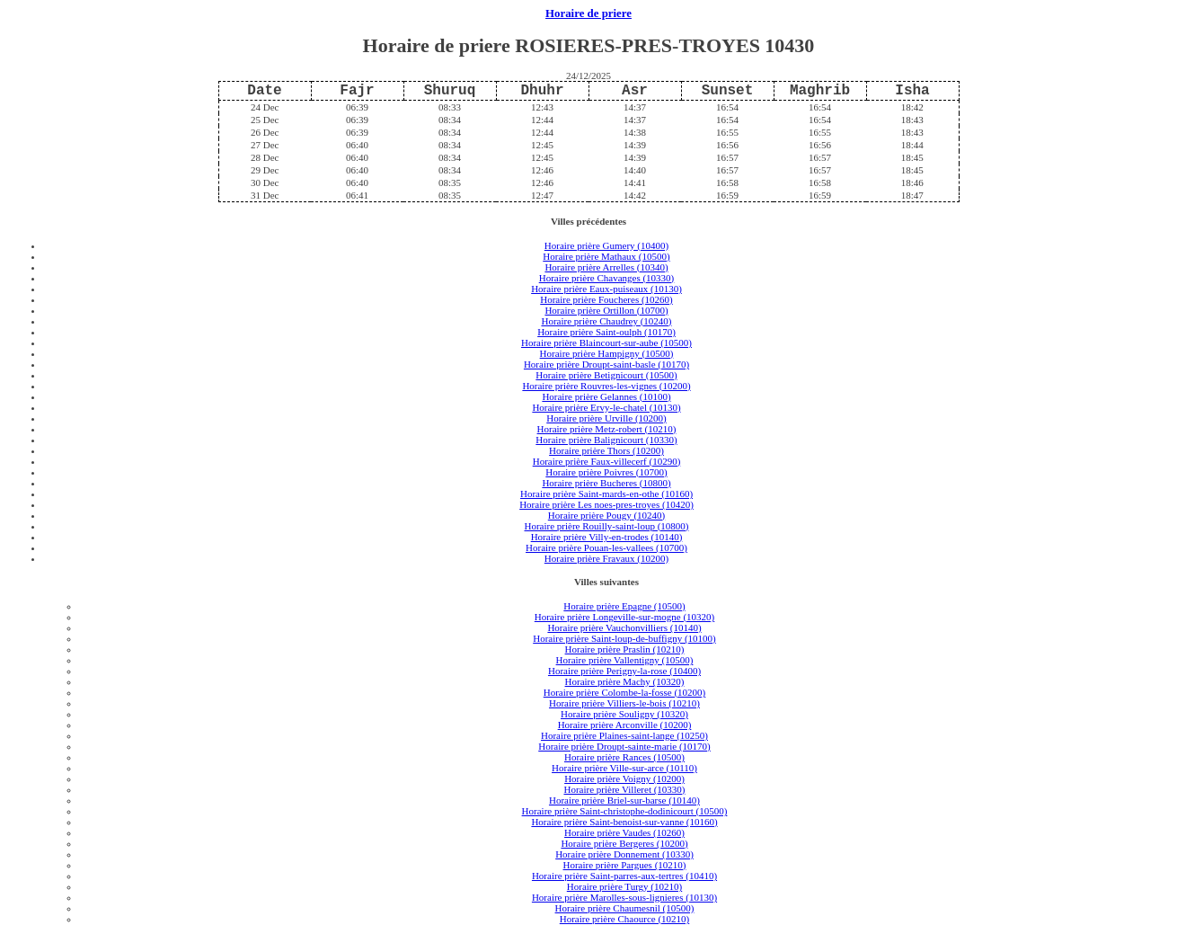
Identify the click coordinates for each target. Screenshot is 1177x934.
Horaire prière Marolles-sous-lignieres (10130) (624, 897)
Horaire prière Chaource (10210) (624, 918)
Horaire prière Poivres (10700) (606, 472)
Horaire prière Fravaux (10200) (606, 558)
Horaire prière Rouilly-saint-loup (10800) (607, 525)
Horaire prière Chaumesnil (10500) (625, 908)
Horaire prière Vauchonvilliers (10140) (624, 627)
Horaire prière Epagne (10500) (624, 605)
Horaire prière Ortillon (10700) (606, 310)
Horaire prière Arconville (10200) (625, 724)
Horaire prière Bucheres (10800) (606, 482)
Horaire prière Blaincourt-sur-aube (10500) (606, 342)
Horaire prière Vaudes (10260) (624, 832)
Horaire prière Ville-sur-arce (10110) (624, 767)
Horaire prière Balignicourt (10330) (606, 439)
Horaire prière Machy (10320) (625, 681)
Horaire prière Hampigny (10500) (607, 353)
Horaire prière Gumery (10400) (606, 245)
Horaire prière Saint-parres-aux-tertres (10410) (624, 875)
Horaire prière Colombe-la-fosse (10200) (625, 692)
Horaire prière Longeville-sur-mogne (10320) (624, 616)
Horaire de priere (588, 13)
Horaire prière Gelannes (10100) (606, 396)
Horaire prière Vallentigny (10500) (625, 659)
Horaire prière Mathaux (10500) (606, 256)
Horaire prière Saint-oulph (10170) (606, 331)
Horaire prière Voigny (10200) (624, 778)
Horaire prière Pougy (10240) (606, 515)
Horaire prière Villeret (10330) (624, 789)
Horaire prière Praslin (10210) (625, 649)
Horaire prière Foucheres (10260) (606, 299)
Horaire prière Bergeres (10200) (624, 843)
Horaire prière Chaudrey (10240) (606, 321)
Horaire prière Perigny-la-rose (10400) (624, 670)
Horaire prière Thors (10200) (606, 450)
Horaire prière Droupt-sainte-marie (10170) (624, 746)
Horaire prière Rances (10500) (624, 757)
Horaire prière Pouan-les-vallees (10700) (606, 547)
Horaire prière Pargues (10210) (624, 864)
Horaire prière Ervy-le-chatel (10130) (606, 407)
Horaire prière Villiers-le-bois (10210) (624, 703)
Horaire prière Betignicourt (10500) (606, 374)
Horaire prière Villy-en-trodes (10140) (607, 536)
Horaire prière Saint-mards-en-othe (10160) (606, 493)
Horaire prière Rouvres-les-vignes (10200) (606, 385)
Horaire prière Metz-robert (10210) (607, 428)
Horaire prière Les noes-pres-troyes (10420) (606, 504)
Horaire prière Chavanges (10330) (607, 277)
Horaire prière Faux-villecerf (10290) (607, 461)
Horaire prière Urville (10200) (606, 418)
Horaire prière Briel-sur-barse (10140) (624, 800)
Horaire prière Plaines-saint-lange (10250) (624, 735)
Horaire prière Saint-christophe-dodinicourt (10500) (625, 810)
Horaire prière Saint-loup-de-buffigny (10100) (624, 638)
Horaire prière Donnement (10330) (624, 854)
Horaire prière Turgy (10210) (624, 886)
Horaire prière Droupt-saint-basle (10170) (606, 364)
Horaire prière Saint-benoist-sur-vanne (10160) (624, 821)
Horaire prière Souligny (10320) (624, 713)
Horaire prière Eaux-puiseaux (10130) (606, 288)
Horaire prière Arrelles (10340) (606, 267)
